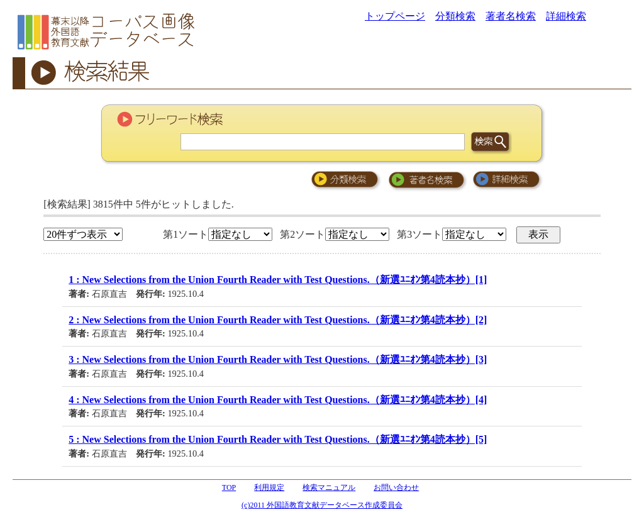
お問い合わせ (396, 487)
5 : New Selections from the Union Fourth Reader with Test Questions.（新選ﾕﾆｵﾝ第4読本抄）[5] (278, 439)
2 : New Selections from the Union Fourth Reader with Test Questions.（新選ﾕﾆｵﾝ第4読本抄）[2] (278, 319)
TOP (229, 487)
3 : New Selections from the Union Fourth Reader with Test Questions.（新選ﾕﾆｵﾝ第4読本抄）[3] (278, 359)
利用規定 (269, 487)
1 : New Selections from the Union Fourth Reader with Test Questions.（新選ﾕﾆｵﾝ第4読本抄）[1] (278, 279)
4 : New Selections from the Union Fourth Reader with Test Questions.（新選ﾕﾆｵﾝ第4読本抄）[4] (278, 399)
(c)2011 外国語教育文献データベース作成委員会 (322, 505)
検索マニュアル (329, 487)
